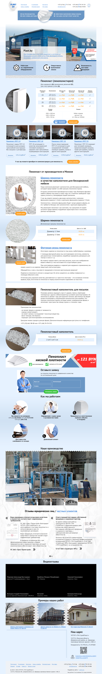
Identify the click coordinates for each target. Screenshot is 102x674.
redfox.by (81, 670)
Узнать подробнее (73, 162)
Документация (36, 7)
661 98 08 (14, 418)
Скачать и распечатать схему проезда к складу (86, 657)
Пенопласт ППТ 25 (59, 141)
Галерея (12, 666)
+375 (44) (78, 4)
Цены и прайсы (25, 7)
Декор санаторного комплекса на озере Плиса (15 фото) (21, 627)
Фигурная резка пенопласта (56, 247)
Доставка (45, 7)
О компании (35, 4)
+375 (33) (78, 7)
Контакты (45, 4)
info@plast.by (62, 7)
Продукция (24, 4)
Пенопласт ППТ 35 (81, 141)
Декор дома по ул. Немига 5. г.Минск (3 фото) (53, 627)
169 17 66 (21, 419)
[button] (13, 40)
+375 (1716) (64, 4)
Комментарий (66, 384)
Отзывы (18, 666)
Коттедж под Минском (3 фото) (82, 627)
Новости (24, 666)
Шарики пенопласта (52, 177)
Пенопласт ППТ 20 (36, 141)
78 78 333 (27, 418)
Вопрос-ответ (31, 666)
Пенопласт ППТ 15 (13, 141)
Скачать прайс (73, 122)
